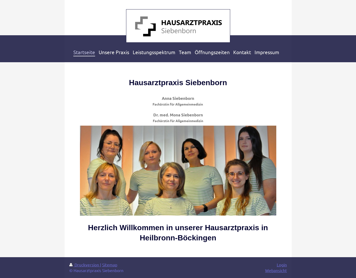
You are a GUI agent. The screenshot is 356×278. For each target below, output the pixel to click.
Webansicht (276, 270)
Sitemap (109, 264)
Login (282, 264)
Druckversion (84, 264)
